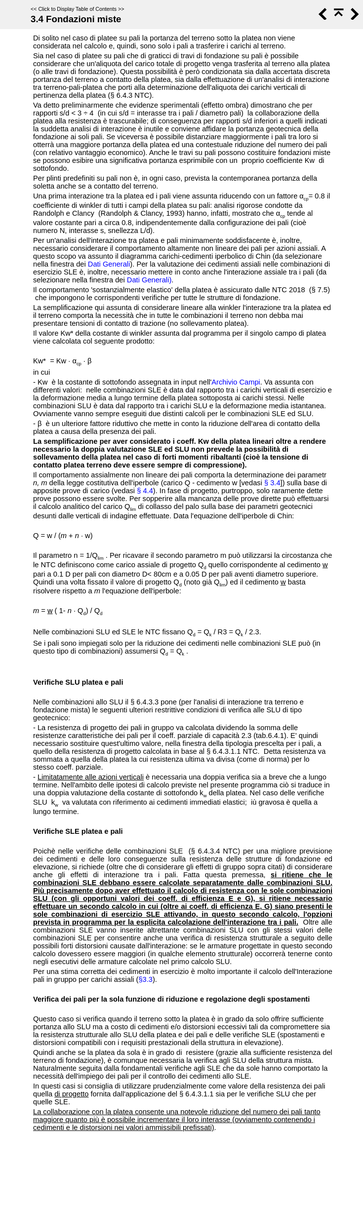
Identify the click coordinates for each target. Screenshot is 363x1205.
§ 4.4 (145, 491)
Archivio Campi (235, 382)
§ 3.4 (272, 483)
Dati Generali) (149, 280)
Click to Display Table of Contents (77, 9)
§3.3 (145, 979)
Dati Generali (109, 264)
